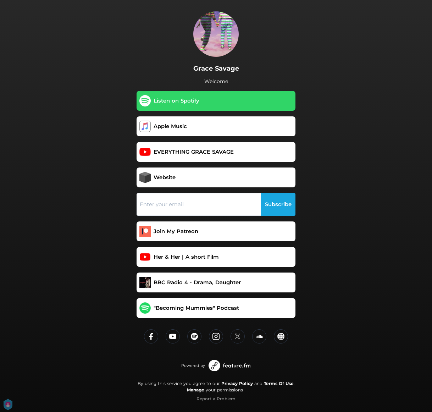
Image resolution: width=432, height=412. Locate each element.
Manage (195, 389)
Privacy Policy (237, 383)
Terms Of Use (279, 383)
